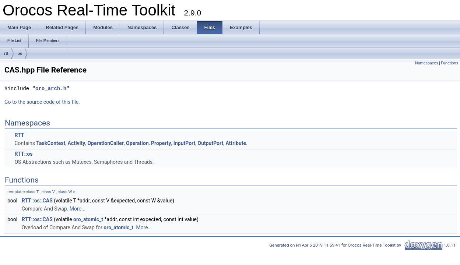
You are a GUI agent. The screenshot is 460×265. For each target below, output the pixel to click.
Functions (449, 63)
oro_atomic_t (88, 219)
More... (77, 209)
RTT (19, 135)
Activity (76, 143)
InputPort (184, 143)
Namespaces (426, 63)
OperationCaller (105, 143)
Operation (137, 143)
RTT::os (23, 154)
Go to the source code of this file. (42, 102)
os (20, 53)
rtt (6, 53)
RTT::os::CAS (37, 201)
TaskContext (50, 143)
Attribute (235, 143)
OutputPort (211, 143)
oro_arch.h (50, 88)
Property (161, 143)
